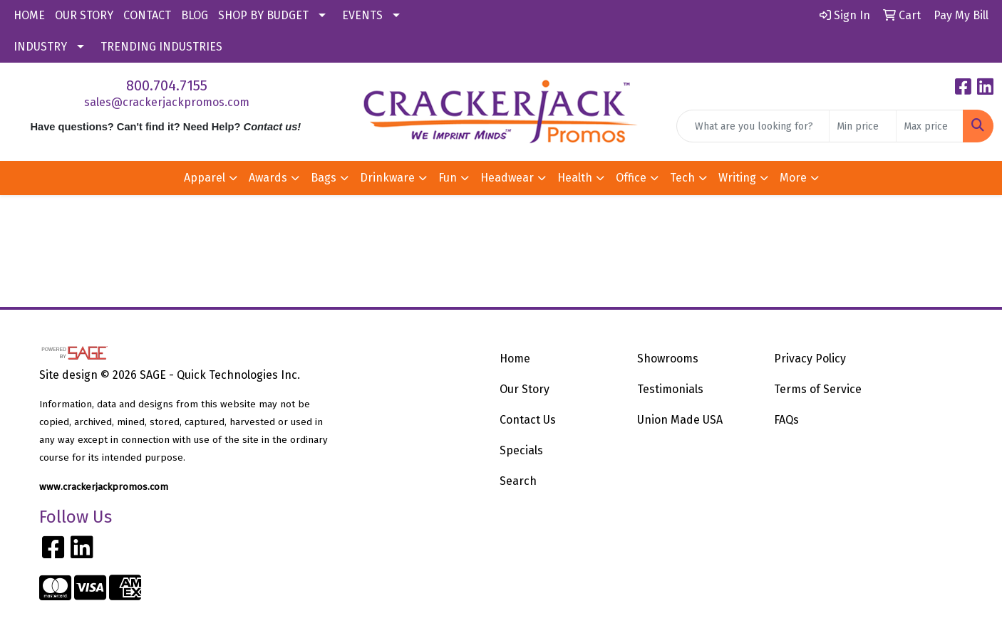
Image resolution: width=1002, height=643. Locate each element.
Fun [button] (447, 177)
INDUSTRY (40, 46)
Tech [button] (682, 177)
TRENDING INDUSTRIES (161, 46)
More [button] (793, 177)
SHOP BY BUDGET (263, 15)
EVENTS (362, 15)
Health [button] (574, 177)
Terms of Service (818, 389)
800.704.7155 (166, 85)
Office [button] (631, 177)
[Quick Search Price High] (930, 126)
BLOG (194, 15)
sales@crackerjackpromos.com (166, 102)
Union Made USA (680, 420)
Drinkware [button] (387, 177)
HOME (29, 15)
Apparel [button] (204, 177)
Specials (521, 450)
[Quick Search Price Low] (863, 126)
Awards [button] (268, 177)
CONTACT (147, 15)
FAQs (786, 420)
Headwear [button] (507, 177)
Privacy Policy (810, 358)
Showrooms (667, 358)
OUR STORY (84, 15)
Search (518, 481)
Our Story (524, 389)
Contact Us (528, 420)
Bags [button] (323, 177)
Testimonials (670, 389)
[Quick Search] (753, 126)
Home (515, 358)
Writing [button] (737, 177)
